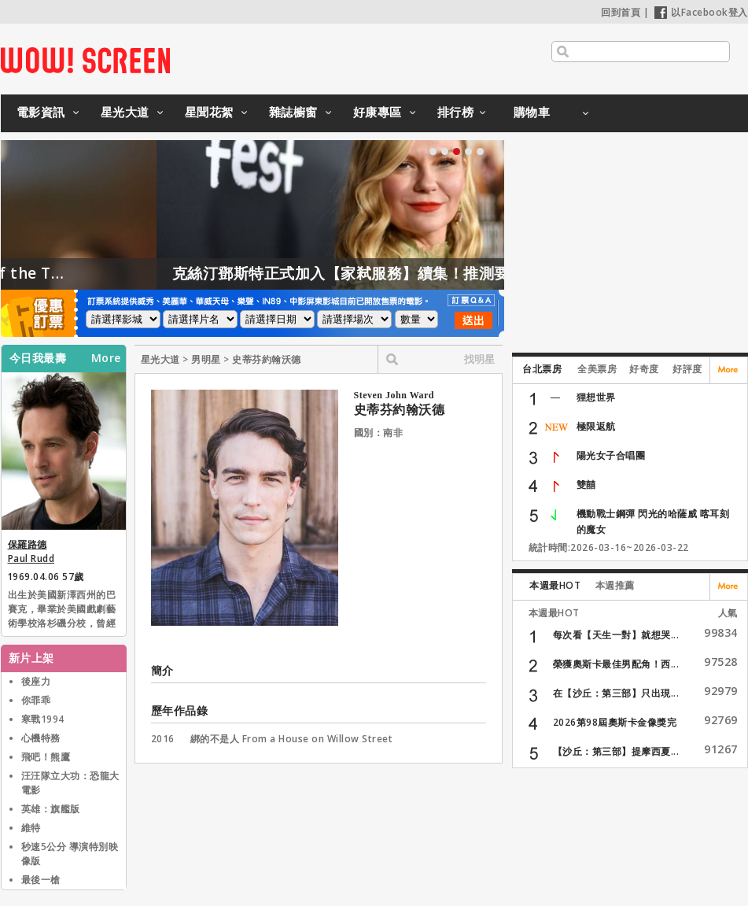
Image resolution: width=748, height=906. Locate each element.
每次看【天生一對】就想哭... (616, 635)
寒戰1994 (42, 719)
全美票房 (597, 368)
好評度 (687, 368)
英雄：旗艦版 (50, 808)
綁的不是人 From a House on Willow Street (291, 738)
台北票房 (542, 368)
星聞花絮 (209, 112)
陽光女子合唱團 (611, 455)
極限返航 (596, 426)
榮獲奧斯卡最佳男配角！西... (616, 664)
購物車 (532, 112)
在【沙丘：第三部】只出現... (616, 693)
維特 (31, 827)
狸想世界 (596, 397)
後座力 (36, 681)
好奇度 (644, 368)
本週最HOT (554, 585)
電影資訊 (41, 112)
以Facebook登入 (701, 12)
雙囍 (586, 484)
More (106, 358)
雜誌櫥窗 (293, 112)
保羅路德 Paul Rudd (31, 551)
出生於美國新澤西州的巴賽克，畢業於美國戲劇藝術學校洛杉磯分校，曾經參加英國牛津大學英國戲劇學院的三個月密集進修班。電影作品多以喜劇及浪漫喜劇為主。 (62, 610)
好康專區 (377, 112)
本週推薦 (615, 585)
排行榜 (455, 112)
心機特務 (41, 738)
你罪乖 (36, 700)
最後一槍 (41, 879)
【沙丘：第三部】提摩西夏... (616, 751)
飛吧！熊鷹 (46, 757)
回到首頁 (620, 12)
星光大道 (125, 112)
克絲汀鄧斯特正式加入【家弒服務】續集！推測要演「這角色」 (413, 273)
